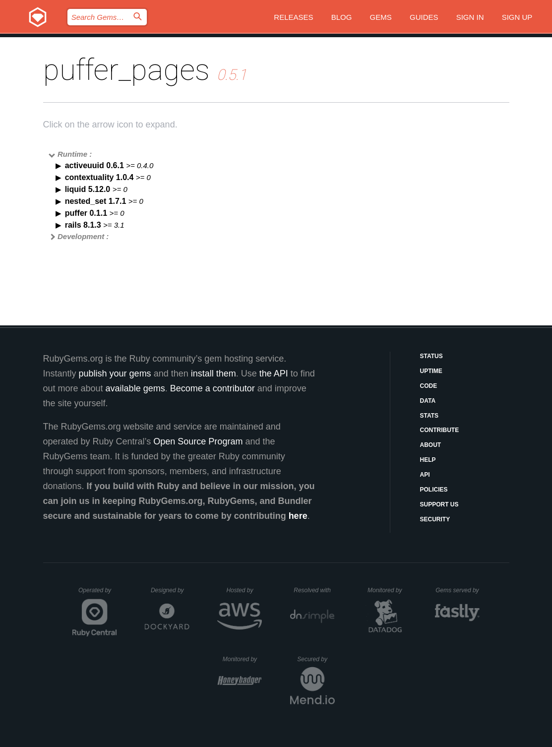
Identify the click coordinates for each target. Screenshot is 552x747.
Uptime (431, 371)
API (425, 474)
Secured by (315, 659)
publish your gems (115, 373)
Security (435, 519)
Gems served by (457, 590)
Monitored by (387, 590)
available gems (135, 388)
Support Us (439, 504)
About (430, 444)
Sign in (470, 17)
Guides (424, 17)
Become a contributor (212, 388)
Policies (434, 489)
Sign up (517, 17)
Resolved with (314, 590)
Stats (429, 415)
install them (213, 373)
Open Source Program (198, 441)
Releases (293, 17)
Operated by (97, 594)
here (298, 516)
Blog (341, 17)
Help (428, 459)
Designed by (170, 590)
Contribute (439, 430)
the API (273, 373)
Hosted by (244, 590)
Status (431, 356)
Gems (381, 17)
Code (428, 385)
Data (428, 400)
